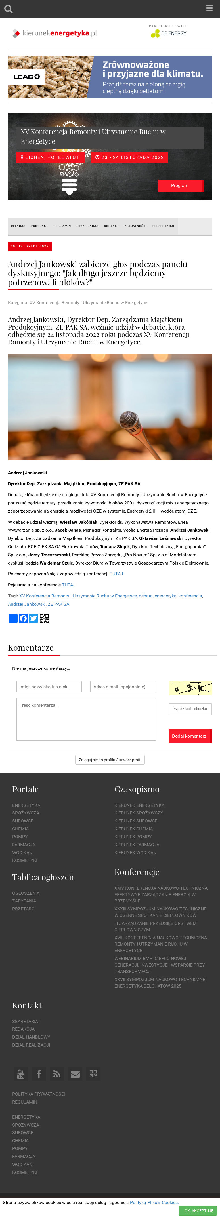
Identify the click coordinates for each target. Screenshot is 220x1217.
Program (179, 185)
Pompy (20, 836)
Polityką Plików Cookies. (154, 1202)
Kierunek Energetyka (139, 805)
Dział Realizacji (31, 1045)
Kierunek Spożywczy (138, 813)
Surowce (22, 821)
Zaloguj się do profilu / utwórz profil (110, 759)
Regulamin (24, 1102)
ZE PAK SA (58, 604)
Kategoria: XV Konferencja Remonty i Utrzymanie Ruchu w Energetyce (77, 302)
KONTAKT (111, 226)
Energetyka (26, 805)
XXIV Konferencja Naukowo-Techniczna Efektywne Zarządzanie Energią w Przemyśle (161, 894)
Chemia (20, 828)
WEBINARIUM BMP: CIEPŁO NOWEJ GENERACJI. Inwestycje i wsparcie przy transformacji (159, 965)
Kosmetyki (24, 860)
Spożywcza (25, 813)
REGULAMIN (62, 226)
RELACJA (18, 226)
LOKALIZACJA (88, 226)
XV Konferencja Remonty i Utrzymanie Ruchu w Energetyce (78, 596)
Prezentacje (163, 226)
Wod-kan (22, 852)
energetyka (166, 596)
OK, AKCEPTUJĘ (199, 1210)
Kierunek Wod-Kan (135, 852)
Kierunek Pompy (133, 836)
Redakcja (23, 1029)
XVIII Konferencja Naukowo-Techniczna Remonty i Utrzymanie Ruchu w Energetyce (160, 944)
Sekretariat (26, 1021)
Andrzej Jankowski (27, 604)
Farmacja (23, 844)
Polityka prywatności (38, 1094)
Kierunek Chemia (133, 828)
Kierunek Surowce (135, 821)
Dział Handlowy (31, 1037)
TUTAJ (116, 573)
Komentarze (31, 647)
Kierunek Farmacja (136, 844)
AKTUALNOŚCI (136, 226)
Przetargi (24, 908)
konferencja (190, 596)
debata (146, 596)
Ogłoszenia (25, 893)
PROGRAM (39, 226)
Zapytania (24, 901)
